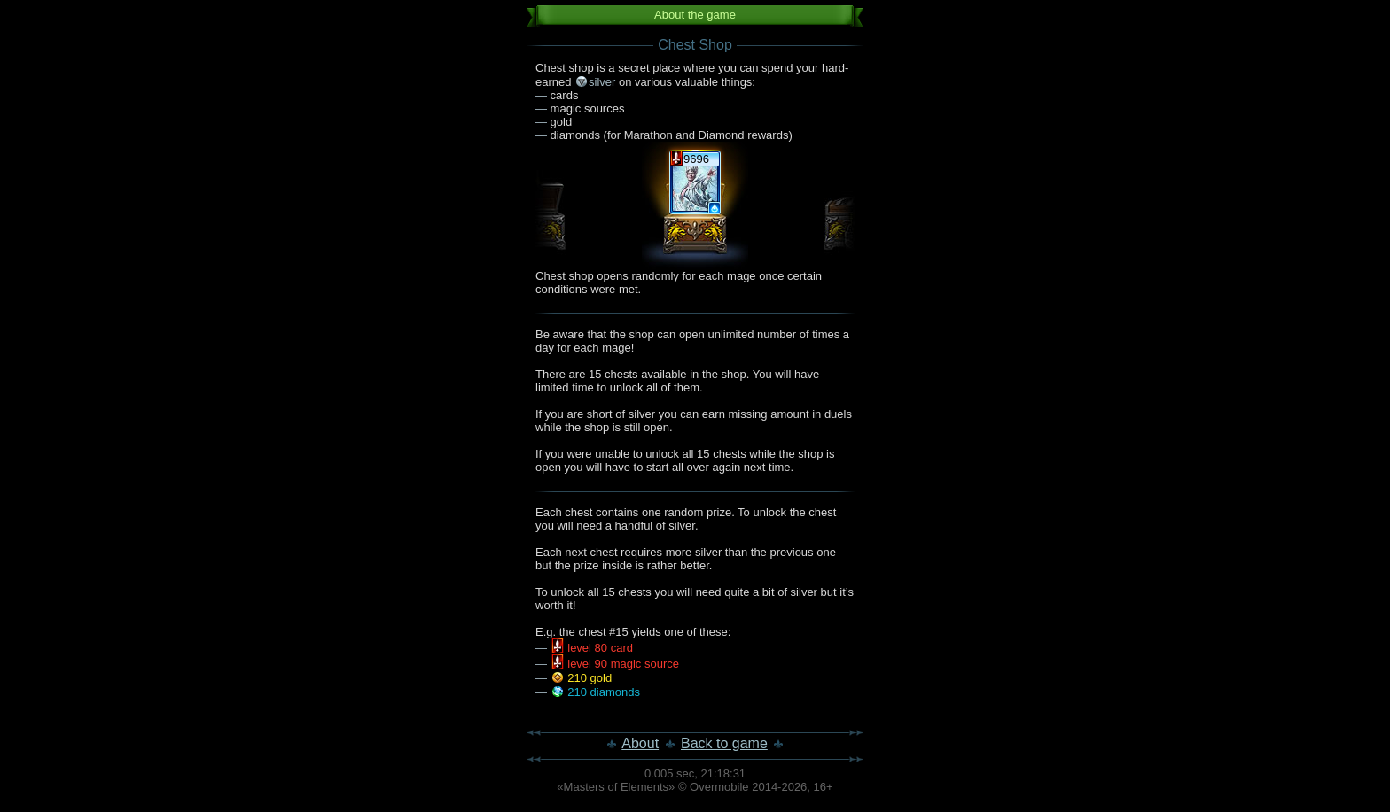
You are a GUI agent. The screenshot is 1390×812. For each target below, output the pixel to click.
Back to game (724, 743)
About (640, 743)
